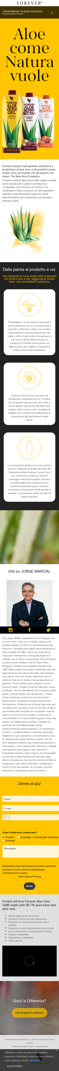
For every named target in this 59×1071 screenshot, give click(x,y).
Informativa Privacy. (29, 876)
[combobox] (6, 817)
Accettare (14, 1066)
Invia (29, 886)
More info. (34, 1060)
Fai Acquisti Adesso (29, 1012)
